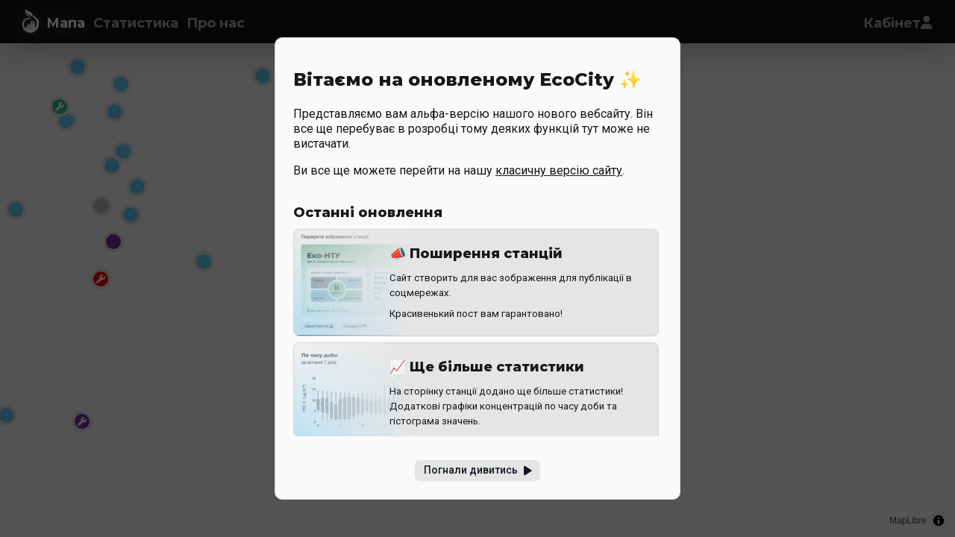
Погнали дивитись (478, 470)
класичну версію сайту (558, 170)
